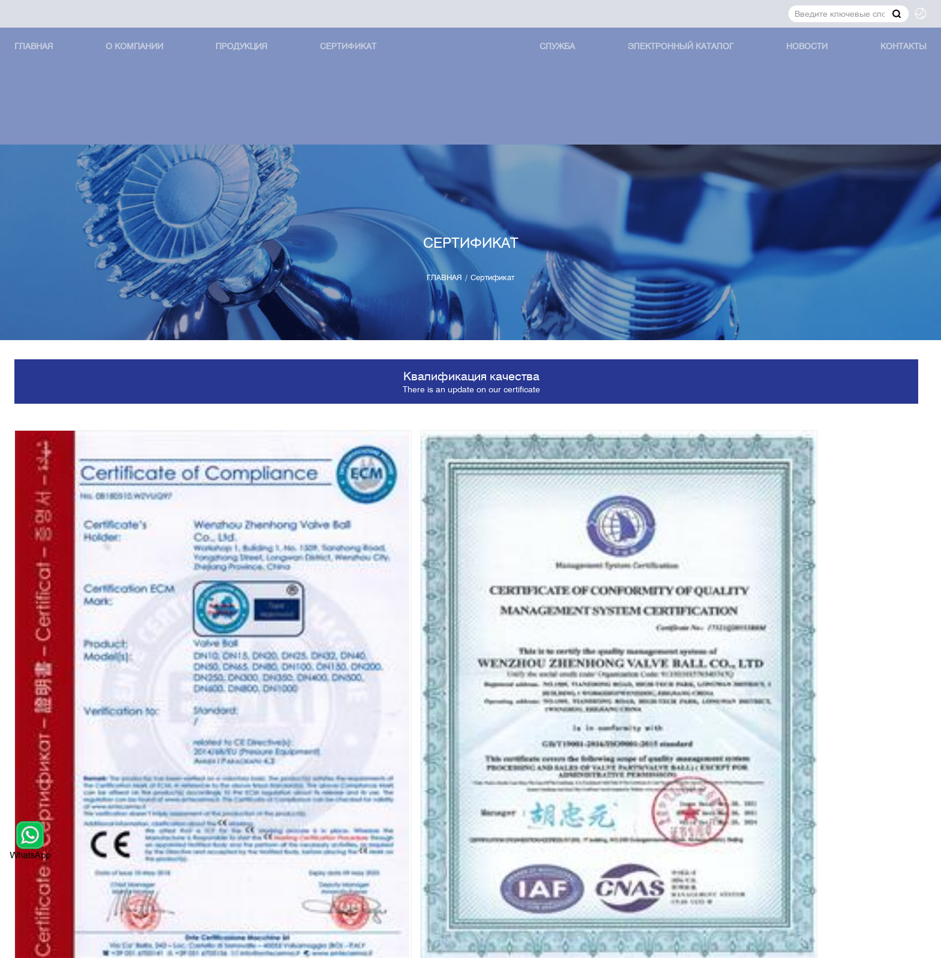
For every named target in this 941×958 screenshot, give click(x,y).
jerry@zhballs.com (76, 806)
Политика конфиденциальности (740, 941)
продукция (251, 67)
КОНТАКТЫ (879, 67)
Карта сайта (849, 941)
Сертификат (351, 67)
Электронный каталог (669, 67)
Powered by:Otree (620, 941)
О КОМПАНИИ (151, 67)
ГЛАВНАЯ (58, 67)
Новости (790, 67)
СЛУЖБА (551, 67)
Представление (860, 834)
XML (895, 941)
